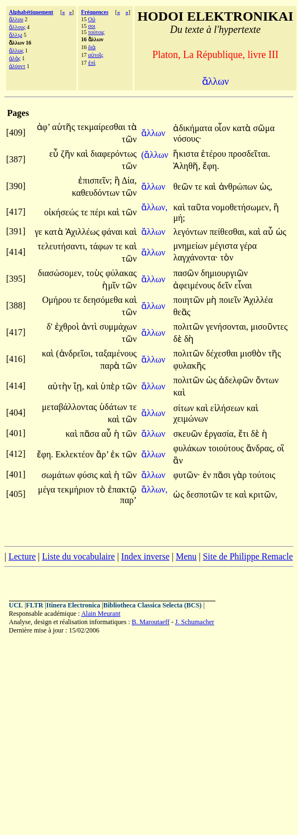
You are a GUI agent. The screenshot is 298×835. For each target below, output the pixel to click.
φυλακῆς (189, 365)
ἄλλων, (154, 207)
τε (199, 186)
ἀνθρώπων (239, 186)
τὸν (226, 257)
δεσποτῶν (205, 494)
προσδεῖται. (249, 153)
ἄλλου (16, 19)
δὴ (189, 339)
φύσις (88, 475)
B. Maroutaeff (151, 622)
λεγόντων (191, 231)
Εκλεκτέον (75, 454)
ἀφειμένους (195, 285)
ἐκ (116, 454)
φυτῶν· (186, 475)
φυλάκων (190, 448)
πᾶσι (223, 475)
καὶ (83, 153)
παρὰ (111, 365)
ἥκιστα (187, 153)
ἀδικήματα (193, 128)
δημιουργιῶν (224, 273)
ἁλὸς (15, 58)
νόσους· (187, 138)
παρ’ (128, 500)
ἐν (208, 475)
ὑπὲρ (111, 386)
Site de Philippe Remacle (247, 556)
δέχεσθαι (223, 353)
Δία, (129, 180)
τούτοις (96, 32)
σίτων (184, 408)
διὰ (91, 47)
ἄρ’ (102, 454)
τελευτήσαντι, (62, 246)
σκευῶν (188, 433)
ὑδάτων (114, 407)
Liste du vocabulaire (78, 556)
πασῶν (186, 273)
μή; (179, 218)
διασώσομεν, (61, 273)
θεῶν (184, 186)
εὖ (55, 153)
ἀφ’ (43, 127)
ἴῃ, (79, 386)
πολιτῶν (189, 326)
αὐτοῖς (95, 55)
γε (40, 231)
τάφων (103, 246)
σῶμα (264, 128)
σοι (91, 26)
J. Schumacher (194, 622)
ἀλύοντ (17, 66)
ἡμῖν (112, 285)
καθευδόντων (97, 192)
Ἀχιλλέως (83, 231)
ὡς (281, 231)
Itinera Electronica (73, 605)
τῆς (274, 353)
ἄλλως (16, 50)
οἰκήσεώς (62, 212)
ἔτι (244, 433)
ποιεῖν (231, 300)
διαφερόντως (113, 153)
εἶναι (243, 285)
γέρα (248, 245)
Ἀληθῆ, (186, 166)
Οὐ (91, 19)
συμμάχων (118, 326)
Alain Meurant (100, 613)
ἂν (177, 460)
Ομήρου (57, 300)
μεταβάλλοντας (70, 407)
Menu (186, 556)
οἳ (280, 448)
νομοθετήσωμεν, (241, 207)
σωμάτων (59, 475)
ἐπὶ (91, 63)
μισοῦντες (269, 326)
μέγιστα (225, 245)
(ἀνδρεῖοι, (74, 353)
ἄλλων (154, 133)
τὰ (131, 127)
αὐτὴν (61, 386)
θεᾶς (181, 312)
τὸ (102, 489)
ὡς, (265, 186)
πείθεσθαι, (227, 231)
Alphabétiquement (31, 12)
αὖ (269, 231)
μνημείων (191, 245)
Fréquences (94, 12)
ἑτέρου (214, 153)
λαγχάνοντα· (195, 257)
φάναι (113, 231)
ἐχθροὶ (68, 326)
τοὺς (95, 273)
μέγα (47, 489)
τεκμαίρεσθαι (102, 127)
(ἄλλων (155, 155)
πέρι (99, 212)
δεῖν (225, 285)
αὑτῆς (64, 127)
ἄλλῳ (15, 35)
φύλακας (121, 273)
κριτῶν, (263, 494)
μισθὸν (254, 353)
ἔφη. (211, 166)
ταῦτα (200, 207)
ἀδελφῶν (237, 380)
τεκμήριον (77, 489)
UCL (16, 605)
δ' (49, 326)
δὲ (178, 339)
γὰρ (241, 475)
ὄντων (267, 380)
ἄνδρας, (260, 448)
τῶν (129, 139)
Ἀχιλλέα (258, 300)
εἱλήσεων (228, 408)
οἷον (223, 128)
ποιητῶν (189, 300)
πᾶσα (91, 433)
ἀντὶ (90, 326)
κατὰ (243, 128)
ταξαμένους (116, 353)
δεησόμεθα (104, 300)
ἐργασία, (220, 433)
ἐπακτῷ (122, 489)
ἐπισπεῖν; (95, 180)
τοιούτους (227, 448)
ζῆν (68, 153)
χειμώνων (190, 418)
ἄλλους (17, 27)
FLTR (35, 605)
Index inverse (145, 556)
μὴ (212, 300)
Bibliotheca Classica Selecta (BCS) (152, 605)
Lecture (22, 556)
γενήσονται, (227, 326)
